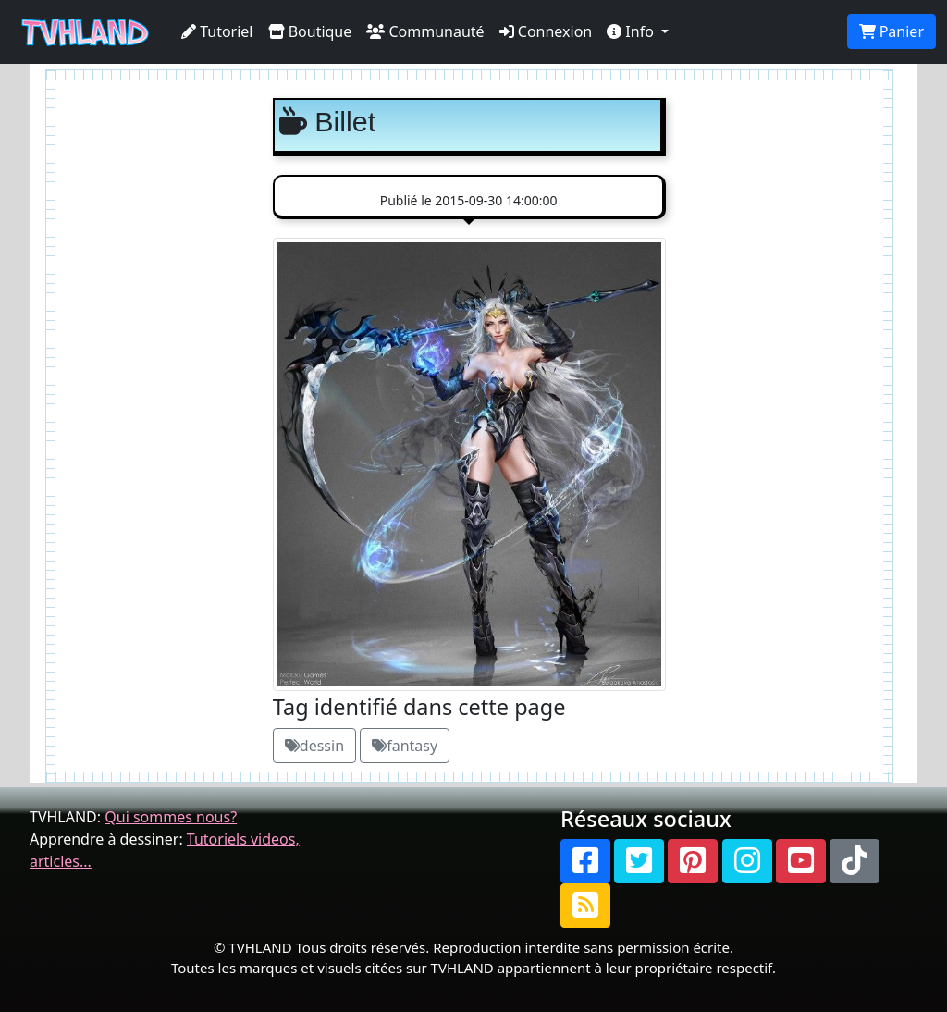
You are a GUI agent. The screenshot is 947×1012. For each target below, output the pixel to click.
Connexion (546, 31)
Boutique (310, 31)
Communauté (425, 31)
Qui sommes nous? (171, 817)
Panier (891, 31)
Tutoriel (217, 31)
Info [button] (632, 31)
